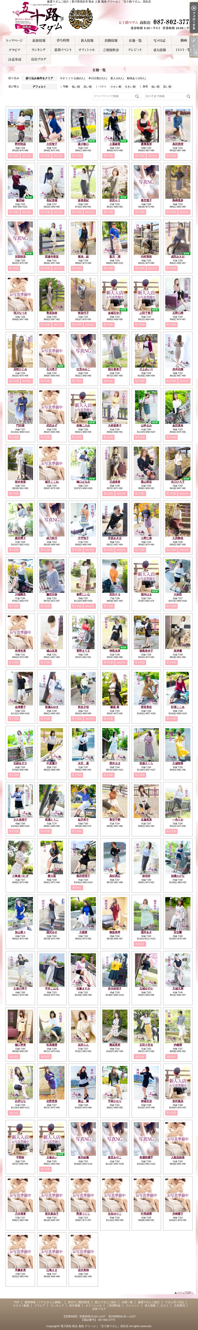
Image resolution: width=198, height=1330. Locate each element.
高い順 (88, 86)
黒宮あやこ (115, 1157)
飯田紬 (20, 200)
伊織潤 (178, 1044)
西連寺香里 (52, 256)
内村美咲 (146, 256)
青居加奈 (51, 312)
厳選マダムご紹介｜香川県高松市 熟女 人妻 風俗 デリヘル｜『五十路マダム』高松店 (99, 18)
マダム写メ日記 (159, 40)
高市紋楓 (83, 1157)
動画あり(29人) (136, 78)
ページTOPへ (185, 1292)
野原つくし (83, 1213)
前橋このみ (83, 425)
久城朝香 (177, 763)
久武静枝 (177, 538)
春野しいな (83, 594)
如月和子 (83, 819)
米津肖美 (20, 650)
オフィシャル (87, 50)
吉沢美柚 (83, 1270)
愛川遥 (52, 875)
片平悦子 (83, 538)
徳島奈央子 (146, 650)
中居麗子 (51, 763)
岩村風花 (177, 1101)
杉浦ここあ (178, 707)
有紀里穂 (51, 200)
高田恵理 (177, 144)
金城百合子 (115, 312)
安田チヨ (114, 594)
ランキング (39, 50)
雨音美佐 (146, 707)
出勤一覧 (111, 40)
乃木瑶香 (20, 1213)
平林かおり (115, 1101)
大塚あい (51, 1157)
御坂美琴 (114, 932)
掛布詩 (146, 875)
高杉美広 (114, 875)
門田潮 (20, 425)
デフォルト (39, 86)
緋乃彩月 (51, 538)
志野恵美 (51, 1101)
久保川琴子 (20, 988)
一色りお (177, 819)
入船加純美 (178, 1157)
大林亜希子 (115, 425)
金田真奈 (177, 425)
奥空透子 (146, 200)
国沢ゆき (51, 932)
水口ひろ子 (178, 481)
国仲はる (146, 594)
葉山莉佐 (146, 481)
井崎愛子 (177, 1213)
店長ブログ (39, 59)
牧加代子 (83, 312)
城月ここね (52, 481)
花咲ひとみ (20, 369)
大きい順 (130, 86)
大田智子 (51, 144)
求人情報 (159, 50)
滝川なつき (20, 312)
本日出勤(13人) (97, 78)
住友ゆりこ (115, 1213)
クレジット (135, 50)
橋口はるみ (83, 481)
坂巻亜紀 (83, 200)
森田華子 (20, 538)
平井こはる (52, 988)
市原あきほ (115, 538)
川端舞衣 (20, 594)
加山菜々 (20, 932)
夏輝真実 (146, 144)
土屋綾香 (114, 144)
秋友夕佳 (83, 707)
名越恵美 (146, 819)
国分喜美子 (115, 369)
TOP (15, 40)
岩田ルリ (114, 200)
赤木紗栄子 (115, 988)
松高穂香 (51, 1044)
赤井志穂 (177, 369)
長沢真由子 (52, 1213)
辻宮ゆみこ (83, 369)
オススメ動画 (184, 40)
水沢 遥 (83, 763)
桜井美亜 (20, 481)
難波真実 (114, 1044)
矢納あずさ (20, 763)
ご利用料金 (111, 50)
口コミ (184, 50)
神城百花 (146, 1101)
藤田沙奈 (51, 594)
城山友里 (51, 650)
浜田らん (83, 1044)
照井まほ (114, 763)
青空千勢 (114, 819)
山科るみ (146, 425)
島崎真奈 (177, 200)
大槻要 (83, 932)
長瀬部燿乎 (146, 1157)
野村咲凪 (20, 144)
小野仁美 (146, 538)
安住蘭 (178, 932)
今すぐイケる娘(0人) (72, 78)
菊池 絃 (83, 256)
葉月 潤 (114, 256)
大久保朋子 (20, 819)
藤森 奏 (114, 707)
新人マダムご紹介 (87, 40)
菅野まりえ (83, 650)
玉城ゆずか (146, 988)
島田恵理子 (83, 875)
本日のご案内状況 (63, 40)
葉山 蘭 (83, 1101)
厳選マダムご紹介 (135, 40)
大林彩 (178, 594)
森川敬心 (83, 144)
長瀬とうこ (52, 819)
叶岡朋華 (146, 1213)
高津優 (178, 650)
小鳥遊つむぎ (20, 875)
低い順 (76, 86)
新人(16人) (116, 78)
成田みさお (178, 256)
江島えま (51, 1270)
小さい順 (115, 86)
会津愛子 (20, 707)
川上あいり (146, 369)
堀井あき (146, 932)
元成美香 (114, 481)
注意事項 (15, 59)
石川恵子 (51, 369)
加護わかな (178, 875)
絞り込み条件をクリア (39, 78)
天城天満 (177, 988)
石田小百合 (146, 1044)
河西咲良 (20, 256)
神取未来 (114, 650)
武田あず (51, 425)
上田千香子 (146, 312)
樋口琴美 (20, 1044)
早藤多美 (20, 1270)
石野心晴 (177, 312)
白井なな (20, 1101)
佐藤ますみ (83, 988)
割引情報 (63, 50)
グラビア (15, 50)
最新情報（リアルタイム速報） (39, 40)
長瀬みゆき (52, 707)
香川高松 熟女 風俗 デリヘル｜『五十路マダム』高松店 (95, 1326)
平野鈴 (20, 1157)
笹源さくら (146, 763)
